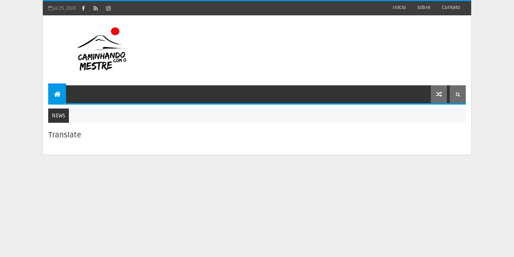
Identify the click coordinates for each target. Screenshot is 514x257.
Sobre (423, 7)
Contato (451, 7)
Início (399, 7)
